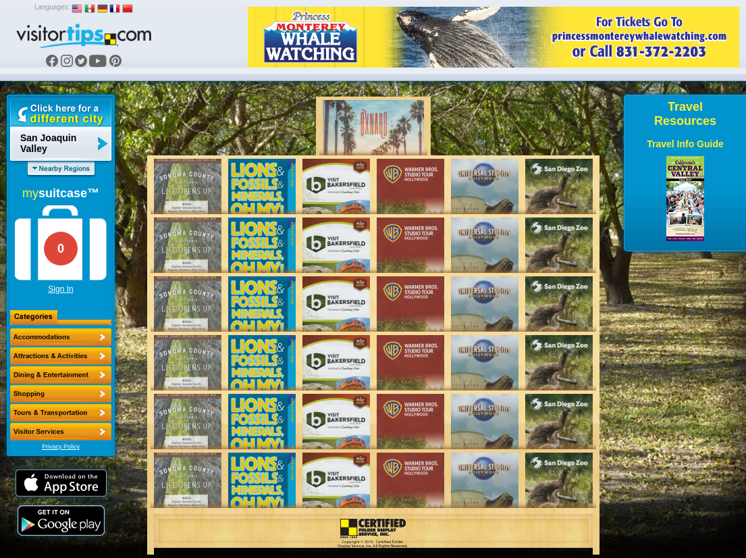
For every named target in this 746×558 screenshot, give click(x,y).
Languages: (52, 7)
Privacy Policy (61, 446)
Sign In (60, 289)
